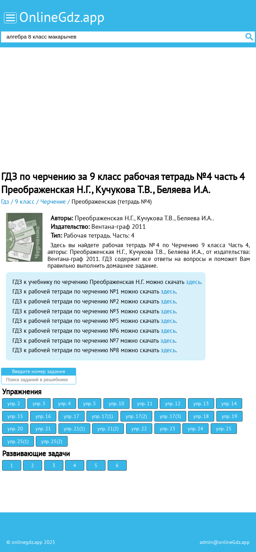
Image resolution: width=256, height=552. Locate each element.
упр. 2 (13, 403)
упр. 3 (39, 403)
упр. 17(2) (136, 416)
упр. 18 (201, 416)
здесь (193, 282)
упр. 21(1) (74, 428)
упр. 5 (89, 403)
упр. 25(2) (51, 441)
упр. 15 (15, 416)
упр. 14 (229, 403)
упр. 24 (195, 428)
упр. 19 (229, 416)
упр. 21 (43, 428)
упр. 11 (145, 403)
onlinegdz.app (27, 542)
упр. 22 (139, 428)
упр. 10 (116, 403)
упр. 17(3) (170, 416)
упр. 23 (167, 428)
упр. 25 (224, 428)
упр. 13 (201, 403)
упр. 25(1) (18, 441)
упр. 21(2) (108, 428)
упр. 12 (173, 403)
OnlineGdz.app (61, 17)
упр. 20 (15, 428)
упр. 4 (64, 403)
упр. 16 (43, 416)
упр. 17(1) (102, 416)
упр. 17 (71, 416)
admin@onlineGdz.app (225, 542)
